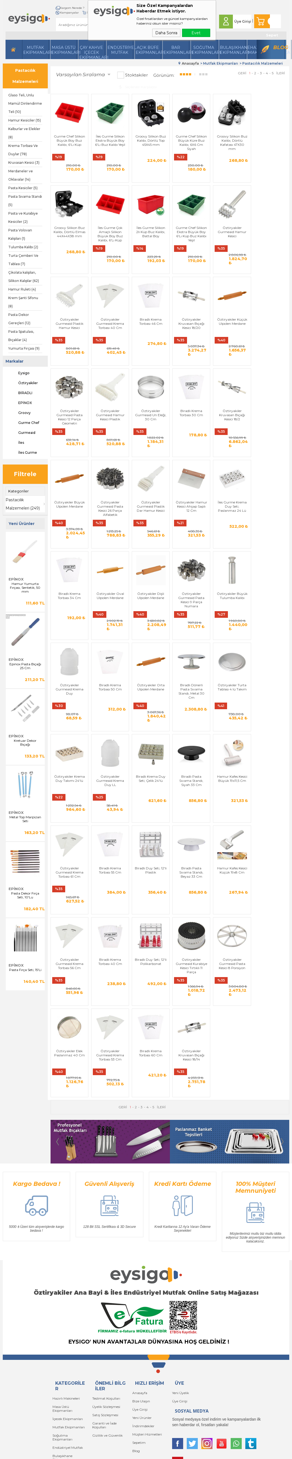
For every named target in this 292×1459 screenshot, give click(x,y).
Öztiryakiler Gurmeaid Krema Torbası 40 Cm (271, 238)
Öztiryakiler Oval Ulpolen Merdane (150, 530)
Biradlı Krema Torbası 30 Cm (69, 432)
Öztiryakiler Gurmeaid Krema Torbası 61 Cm (230, 728)
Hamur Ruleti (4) (22, 289)
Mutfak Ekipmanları (36, 50)
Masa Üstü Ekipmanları (64, 50)
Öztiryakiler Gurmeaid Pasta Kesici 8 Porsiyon (109, 923)
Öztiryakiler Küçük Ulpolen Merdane (150, 334)
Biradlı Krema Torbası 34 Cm (109, 530)
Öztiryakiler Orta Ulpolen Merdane (150, 628)
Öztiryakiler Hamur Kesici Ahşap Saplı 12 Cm (270, 434)
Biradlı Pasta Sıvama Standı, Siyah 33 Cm (150, 728)
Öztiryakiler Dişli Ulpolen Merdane (190, 530)
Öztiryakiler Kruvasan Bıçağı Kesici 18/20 (109, 336)
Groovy (19, 412)
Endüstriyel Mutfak (120, 50)
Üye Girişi (242, 21)
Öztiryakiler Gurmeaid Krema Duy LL (69, 728)
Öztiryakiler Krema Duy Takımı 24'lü (270, 628)
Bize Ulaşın (141, 1277)
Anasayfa (139, 1268)
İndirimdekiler (143, 1301)
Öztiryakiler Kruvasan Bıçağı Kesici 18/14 (270, 923)
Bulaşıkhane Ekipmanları (233, 50)
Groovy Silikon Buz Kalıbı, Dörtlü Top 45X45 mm (150, 140)
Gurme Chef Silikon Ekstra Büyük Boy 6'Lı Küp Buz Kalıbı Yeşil (149, 240)
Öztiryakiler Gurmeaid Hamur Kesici (190, 238)
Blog (279, 47)
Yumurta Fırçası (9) (24, 348)
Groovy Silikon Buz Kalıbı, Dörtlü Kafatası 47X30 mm (230, 142)
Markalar (14, 361)
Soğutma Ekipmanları (204, 50)
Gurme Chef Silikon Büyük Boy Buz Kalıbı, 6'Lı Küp (69, 140)
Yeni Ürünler (142, 1293)
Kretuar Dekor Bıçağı (25, 742)
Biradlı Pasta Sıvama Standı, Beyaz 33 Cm (110, 826)
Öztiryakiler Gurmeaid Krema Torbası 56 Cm (190, 826)
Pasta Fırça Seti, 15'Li (25, 970)
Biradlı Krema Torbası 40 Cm (230, 824)
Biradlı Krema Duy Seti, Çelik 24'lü (109, 726)
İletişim (65, 12)
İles (16, 442)
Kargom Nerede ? (72, 8)
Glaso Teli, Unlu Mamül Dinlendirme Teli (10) (25, 103)
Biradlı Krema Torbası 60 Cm (230, 921)
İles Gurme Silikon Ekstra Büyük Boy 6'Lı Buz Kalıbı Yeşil (109, 140)
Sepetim (139, 1318)
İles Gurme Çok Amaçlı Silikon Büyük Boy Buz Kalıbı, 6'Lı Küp (69, 240)
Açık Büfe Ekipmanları (148, 50)
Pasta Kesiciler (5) (23, 188)
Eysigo (19, 373)
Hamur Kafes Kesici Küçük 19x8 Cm (150, 824)
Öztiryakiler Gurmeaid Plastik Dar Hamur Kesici (230, 434)
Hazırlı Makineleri (66, 1274)
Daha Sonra (166, 32)
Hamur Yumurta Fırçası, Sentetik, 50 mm (25, 587)
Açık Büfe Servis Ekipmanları (65, 1345)
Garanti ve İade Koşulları (104, 1301)
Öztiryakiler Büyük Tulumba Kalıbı (270, 530)
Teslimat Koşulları (106, 1274)
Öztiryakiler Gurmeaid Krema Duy (69, 630)
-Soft (116, 1454)
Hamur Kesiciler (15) (24, 120)
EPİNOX (20, 403)
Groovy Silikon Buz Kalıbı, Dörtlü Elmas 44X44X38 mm (270, 142)
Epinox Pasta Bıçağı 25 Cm (25, 666)
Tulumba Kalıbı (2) (23, 247)
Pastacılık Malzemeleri (25, 76)
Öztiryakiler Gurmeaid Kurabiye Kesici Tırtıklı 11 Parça (69, 925)
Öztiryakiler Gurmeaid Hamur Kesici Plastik (230, 336)
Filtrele (25, 474)
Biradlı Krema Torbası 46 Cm (69, 334)
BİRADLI (20, 393)
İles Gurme (22, 452)
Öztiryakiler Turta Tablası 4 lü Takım (230, 628)
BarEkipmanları (176, 50)
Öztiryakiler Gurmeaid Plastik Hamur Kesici (230, 238)
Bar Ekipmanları (65, 1356)
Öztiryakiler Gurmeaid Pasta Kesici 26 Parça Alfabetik (190, 436)
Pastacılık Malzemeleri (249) (23, 504)
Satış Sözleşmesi (105, 1290)
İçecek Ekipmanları (67, 1294)
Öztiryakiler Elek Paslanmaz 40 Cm (150, 921)
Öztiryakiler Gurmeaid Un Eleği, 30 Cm (270, 336)
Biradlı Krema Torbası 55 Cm (270, 726)
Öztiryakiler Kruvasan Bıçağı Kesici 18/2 (109, 434)
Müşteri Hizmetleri (147, 1310)
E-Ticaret (129, 1454)
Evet (196, 32)
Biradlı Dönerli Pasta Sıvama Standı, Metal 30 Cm (190, 632)
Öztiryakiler (23, 383)
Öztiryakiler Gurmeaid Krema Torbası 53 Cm (190, 923)
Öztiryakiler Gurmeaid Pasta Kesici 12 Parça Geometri (190, 338)
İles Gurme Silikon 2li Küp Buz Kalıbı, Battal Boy (109, 238)
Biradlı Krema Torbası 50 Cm (109, 628)
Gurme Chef (23, 422)
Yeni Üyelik (180, 1268)
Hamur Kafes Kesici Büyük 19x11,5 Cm (190, 726)
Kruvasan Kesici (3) (24, 162)
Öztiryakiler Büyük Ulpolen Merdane (150, 432)
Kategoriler (18, 491)
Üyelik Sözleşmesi (106, 1282)
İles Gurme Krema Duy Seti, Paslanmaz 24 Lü (69, 532)
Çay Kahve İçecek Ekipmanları (92, 52)
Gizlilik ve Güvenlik (107, 1311)
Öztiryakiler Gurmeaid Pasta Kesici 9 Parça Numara (230, 534)
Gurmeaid (21, 432)
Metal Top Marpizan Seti (25, 819)
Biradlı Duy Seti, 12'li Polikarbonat (270, 824)
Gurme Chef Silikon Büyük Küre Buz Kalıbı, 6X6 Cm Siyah (190, 142)
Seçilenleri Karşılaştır (138, 87)
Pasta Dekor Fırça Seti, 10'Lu (25, 895)
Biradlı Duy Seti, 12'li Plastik (69, 824)
